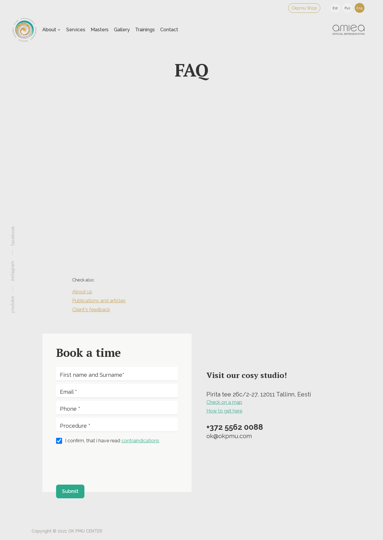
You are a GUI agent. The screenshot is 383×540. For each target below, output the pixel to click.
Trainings (145, 29)
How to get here (224, 411)
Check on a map (224, 402)
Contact (169, 29)
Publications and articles (99, 301)
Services (75, 29)
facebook (12, 235)
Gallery (122, 29)
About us (82, 292)
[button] (51, 30)
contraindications (140, 440)
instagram (12, 271)
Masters (100, 29)
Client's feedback (91, 309)
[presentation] (101, 464)
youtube (12, 304)
